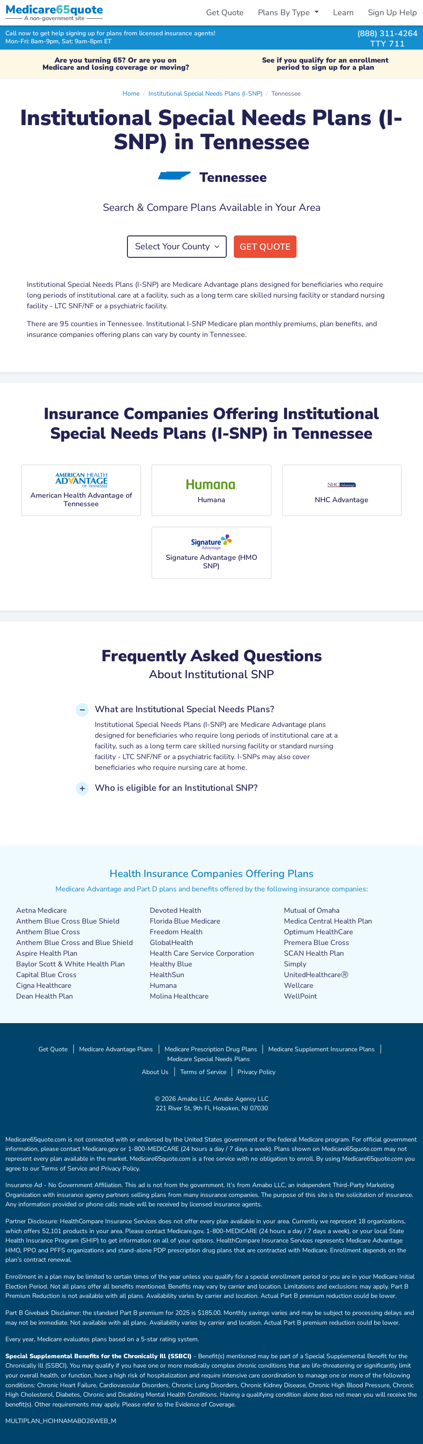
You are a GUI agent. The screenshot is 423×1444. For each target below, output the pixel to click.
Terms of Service (203, 1071)
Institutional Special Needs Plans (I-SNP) (205, 93)
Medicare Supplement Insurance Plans (321, 1049)
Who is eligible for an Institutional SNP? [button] (176, 788)
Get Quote (225, 12)
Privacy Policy (256, 1071)
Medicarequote (54, 9)
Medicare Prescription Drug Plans (211, 1049)
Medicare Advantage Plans (116, 1049)
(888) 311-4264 (387, 33)
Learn (343, 12)
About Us (155, 1071)
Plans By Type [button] (285, 12)
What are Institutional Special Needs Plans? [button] (184, 709)
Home (131, 93)
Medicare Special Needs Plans (208, 1058)
